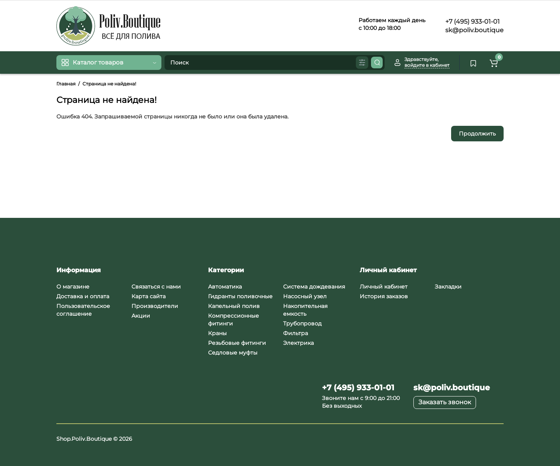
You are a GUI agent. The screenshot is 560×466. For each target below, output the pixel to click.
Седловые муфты (232, 352)
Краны (217, 333)
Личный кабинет (384, 286)
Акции (140, 315)
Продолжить (477, 133)
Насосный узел (305, 296)
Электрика (298, 342)
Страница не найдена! (109, 84)
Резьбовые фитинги (237, 342)
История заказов (384, 296)
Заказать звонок (444, 402)
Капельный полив (234, 306)
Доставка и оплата (82, 296)
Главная (65, 84)
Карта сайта (148, 296)
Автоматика (225, 286)
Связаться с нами (156, 286)
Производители (154, 306)
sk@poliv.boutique (474, 30)
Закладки (448, 286)
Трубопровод (302, 323)
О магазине (72, 286)
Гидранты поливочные (240, 296)
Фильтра (295, 333)
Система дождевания (314, 286)
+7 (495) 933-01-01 (472, 21)
